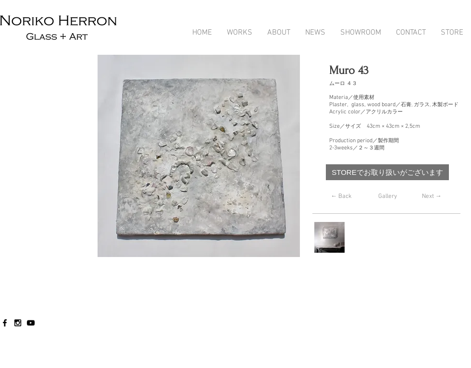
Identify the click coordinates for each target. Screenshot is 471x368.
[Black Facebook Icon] (5, 323)
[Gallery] (387, 196)
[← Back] (341, 196)
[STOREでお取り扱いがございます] (387, 172)
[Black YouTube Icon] (31, 323)
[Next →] (432, 196)
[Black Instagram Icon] (18, 323)
